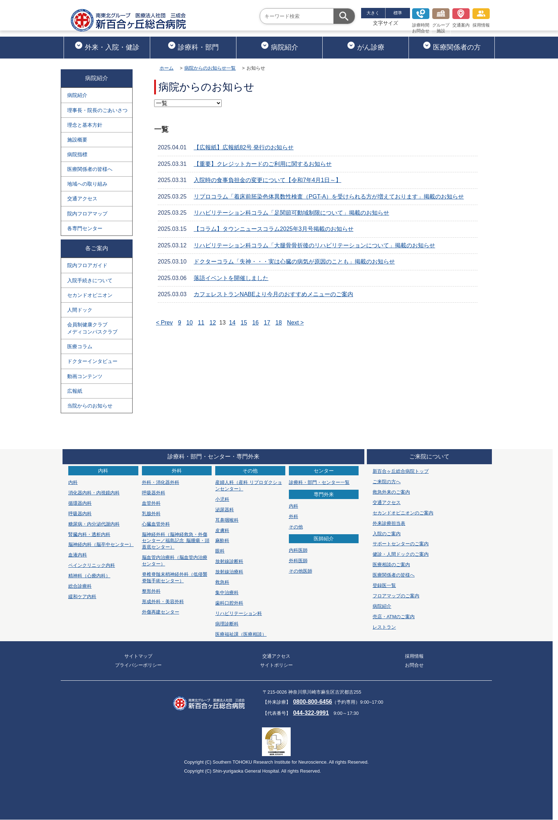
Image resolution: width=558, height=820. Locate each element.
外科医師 (298, 560)
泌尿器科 (224, 509)
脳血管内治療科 (174, 561)
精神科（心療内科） (89, 575)
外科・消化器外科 (160, 482)
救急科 (222, 582)
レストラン (384, 627)
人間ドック (79, 310)
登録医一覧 (384, 585)
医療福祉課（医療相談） (241, 634)
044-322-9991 (311, 713)
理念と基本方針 (84, 125)
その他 (296, 527)
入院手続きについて (89, 280)
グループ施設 (440, 20)
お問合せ (414, 665)
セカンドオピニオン (89, 295)
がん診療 (365, 46)
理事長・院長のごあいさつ (97, 110)
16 (255, 323)
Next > (295, 323)
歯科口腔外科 (229, 603)
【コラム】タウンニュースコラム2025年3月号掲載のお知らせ (274, 229)
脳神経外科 (175, 541)
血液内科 (77, 555)
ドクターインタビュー (92, 361)
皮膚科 (222, 530)
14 (232, 323)
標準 (397, 13)
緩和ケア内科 (82, 596)
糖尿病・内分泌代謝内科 (94, 524)
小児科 (222, 499)
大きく (372, 13)
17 (267, 323)
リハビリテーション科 (238, 613)
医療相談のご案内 (391, 564)
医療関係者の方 (452, 46)
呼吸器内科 (80, 513)
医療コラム (79, 346)
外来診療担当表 (389, 523)
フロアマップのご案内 (396, 595)
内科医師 (298, 550)
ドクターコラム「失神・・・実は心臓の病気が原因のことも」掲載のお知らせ (294, 261)
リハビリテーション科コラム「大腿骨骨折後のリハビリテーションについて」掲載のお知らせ (314, 245)
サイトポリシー (276, 665)
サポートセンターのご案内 (401, 543)
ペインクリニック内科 (91, 565)
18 (279, 323)
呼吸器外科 (153, 492)
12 (212, 323)
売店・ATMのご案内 (394, 616)
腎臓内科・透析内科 (89, 534)
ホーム (167, 68)
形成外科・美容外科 (163, 601)
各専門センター (84, 228)
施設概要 (77, 140)
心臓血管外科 (156, 524)
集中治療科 (227, 592)
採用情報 (481, 17)
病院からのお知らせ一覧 (210, 68)
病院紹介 (279, 46)
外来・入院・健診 (106, 46)
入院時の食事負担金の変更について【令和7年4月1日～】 (267, 180)
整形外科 (151, 591)
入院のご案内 (387, 533)
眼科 (220, 551)
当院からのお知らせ (89, 406)
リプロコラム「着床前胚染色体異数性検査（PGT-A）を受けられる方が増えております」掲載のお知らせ (329, 197)
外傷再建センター (160, 612)
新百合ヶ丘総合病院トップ (401, 471)
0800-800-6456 (312, 702)
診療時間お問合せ (420, 20)
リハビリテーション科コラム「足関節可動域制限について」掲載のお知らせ (291, 213)
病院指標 (77, 154)
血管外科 (151, 503)
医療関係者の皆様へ (89, 169)
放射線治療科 (229, 571)
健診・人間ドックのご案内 (401, 554)
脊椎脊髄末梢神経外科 (174, 577)
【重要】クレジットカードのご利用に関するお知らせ (263, 164)
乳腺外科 (151, 513)
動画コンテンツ (84, 376)
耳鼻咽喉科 (227, 520)
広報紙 (74, 391)
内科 (73, 482)
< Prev (164, 323)
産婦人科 (248, 485)
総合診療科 (80, 586)
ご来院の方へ (387, 481)
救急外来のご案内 (391, 492)
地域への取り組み (87, 184)
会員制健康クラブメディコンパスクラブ (92, 328)
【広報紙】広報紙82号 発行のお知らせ (244, 147)
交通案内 (461, 17)
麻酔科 (222, 540)
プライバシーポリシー (138, 665)
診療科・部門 (193, 46)
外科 (293, 516)
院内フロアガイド (87, 265)
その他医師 (300, 571)
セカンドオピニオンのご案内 (403, 513)
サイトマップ (138, 656)
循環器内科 (80, 503)
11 (201, 323)
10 (189, 323)
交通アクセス (82, 198)
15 (244, 323)
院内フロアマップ (87, 213)
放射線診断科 (229, 561)
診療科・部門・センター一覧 (319, 482)
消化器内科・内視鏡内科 (94, 492)
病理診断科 (227, 623)
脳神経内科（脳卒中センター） (101, 544)
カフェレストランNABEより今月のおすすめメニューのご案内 (273, 294)
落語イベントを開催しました (231, 278)
